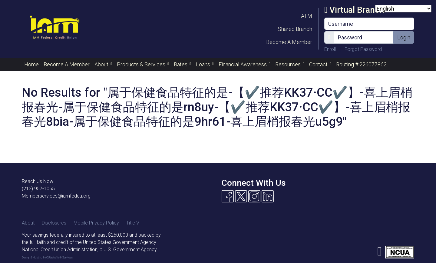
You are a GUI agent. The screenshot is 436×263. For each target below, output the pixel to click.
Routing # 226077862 (361, 64)
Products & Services (142, 64)
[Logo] (54, 29)
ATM (306, 16)
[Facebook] (228, 196)
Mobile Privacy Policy (96, 223)
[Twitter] (241, 196)
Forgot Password (363, 49)
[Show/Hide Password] (329, 37)
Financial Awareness (243, 64)
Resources (288, 64)
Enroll (330, 49)
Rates (181, 64)
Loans (203, 64)
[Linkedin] (268, 196)
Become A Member (289, 42)
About (102, 64)
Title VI (133, 223)
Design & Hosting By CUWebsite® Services (47, 257)
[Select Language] (403, 8)
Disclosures (54, 223)
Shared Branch (295, 29)
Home (31, 64)
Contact (319, 64)
